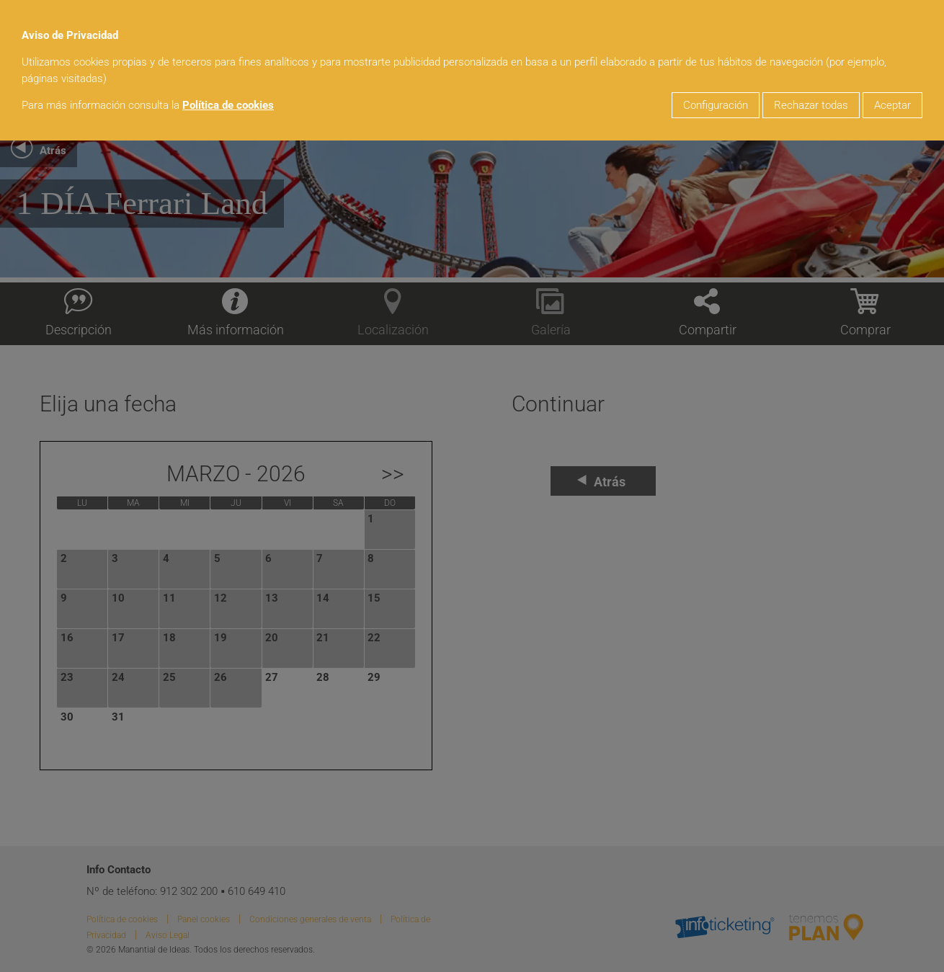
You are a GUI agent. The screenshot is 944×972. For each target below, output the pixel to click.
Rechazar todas (811, 105)
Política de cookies (228, 105)
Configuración (715, 105)
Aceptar (892, 105)
